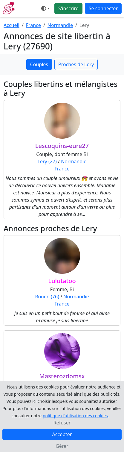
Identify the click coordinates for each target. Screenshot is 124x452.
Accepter (62, 434)
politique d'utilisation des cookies (75, 415)
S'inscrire (68, 8)
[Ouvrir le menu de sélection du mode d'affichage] (45, 8)
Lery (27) (47, 161)
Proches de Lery (76, 64)
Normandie (60, 25)
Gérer (62, 446)
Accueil (11, 25)
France (33, 25)
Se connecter (103, 8)
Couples (39, 64)
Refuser (62, 422)
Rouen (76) (47, 296)
